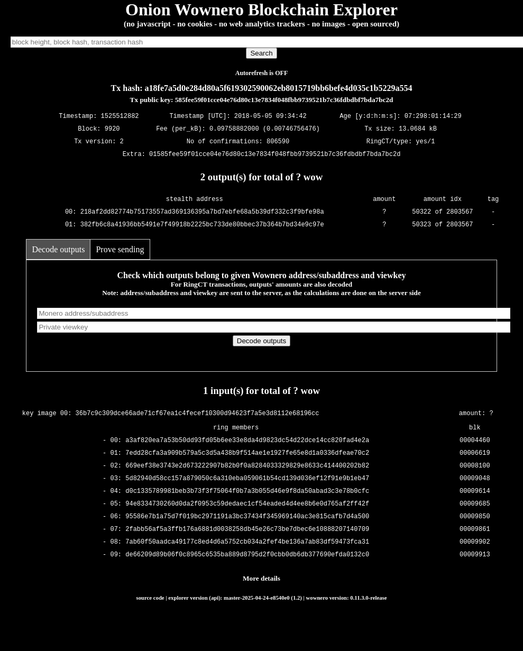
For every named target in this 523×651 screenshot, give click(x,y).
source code (150, 597)
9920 (112, 129)
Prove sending (120, 249)
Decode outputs (58, 249)
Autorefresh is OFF (261, 73)
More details (261, 578)
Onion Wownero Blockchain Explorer (261, 9)
